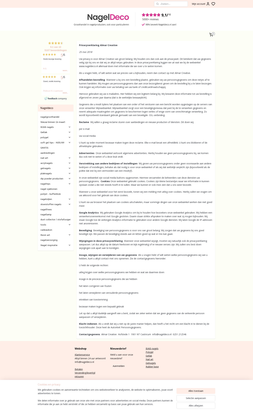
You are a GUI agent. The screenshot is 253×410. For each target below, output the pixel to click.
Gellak (55, 132)
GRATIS (44, 147)
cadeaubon (46, 229)
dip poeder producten (55, 178)
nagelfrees (46, 209)
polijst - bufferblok (50, 193)
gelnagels (55, 168)
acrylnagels (55, 163)
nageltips (55, 183)
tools (55, 224)
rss (178, 404)
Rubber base (152, 366)
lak (150, 355)
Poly (148, 352)
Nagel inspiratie (55, 245)
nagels (154, 348)
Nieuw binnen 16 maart (52, 121)
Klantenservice (82, 354)
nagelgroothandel (49, 116)
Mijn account (201, 4)
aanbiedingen (47, 152)
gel (151, 352)
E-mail (78, 383)
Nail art (149, 359)
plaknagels (55, 173)
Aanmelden (119, 365)
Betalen (79, 369)
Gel (147, 355)
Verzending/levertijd (85, 372)
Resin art (55, 234)
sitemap (171, 404)
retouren (79, 376)
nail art (55, 157)
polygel (55, 137)
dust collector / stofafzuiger (55, 219)
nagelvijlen (55, 199)
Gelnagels (151, 363)
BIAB (148, 348)
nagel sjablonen (48, 188)
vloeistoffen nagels (55, 204)
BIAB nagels (55, 126)
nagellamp (45, 214)
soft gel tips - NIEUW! (55, 142)
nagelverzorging (48, 239)
